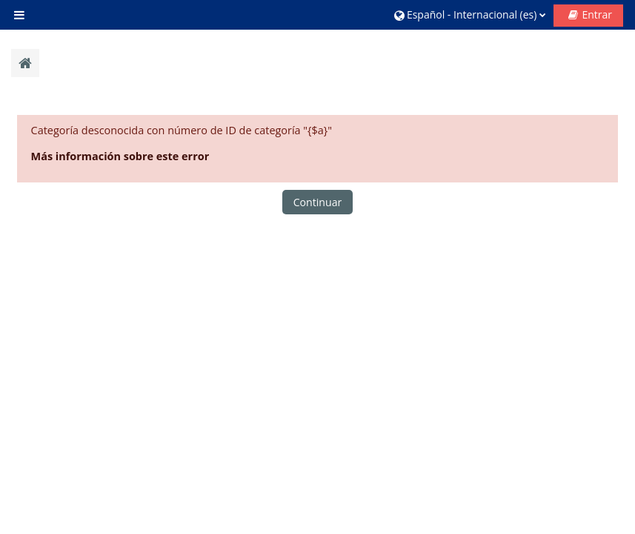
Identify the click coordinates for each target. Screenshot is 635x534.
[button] (470, 14)
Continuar (317, 202)
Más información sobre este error (120, 156)
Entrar (597, 14)
